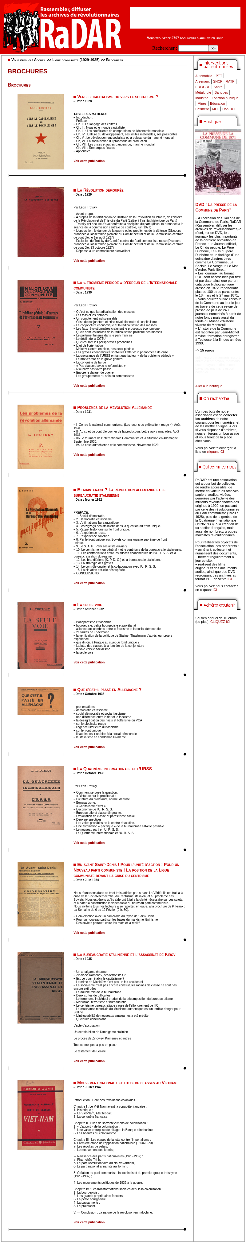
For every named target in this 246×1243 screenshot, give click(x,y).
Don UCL (229, 109)
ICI (230, 579)
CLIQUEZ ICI (220, 621)
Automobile (203, 76)
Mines (201, 103)
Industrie (201, 98)
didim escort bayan (209, 361)
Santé (218, 87)
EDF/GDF (202, 87)
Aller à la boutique (208, 386)
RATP (230, 81)
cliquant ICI (215, 451)
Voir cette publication (89, 161)
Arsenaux (202, 81)
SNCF (217, 81)
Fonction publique (225, 98)
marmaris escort (228, 357)
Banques (221, 92)
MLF (215, 109)
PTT (219, 76)
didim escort (204, 357)
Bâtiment (201, 109)
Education (217, 103)
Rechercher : (164, 48)
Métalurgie (203, 92)
